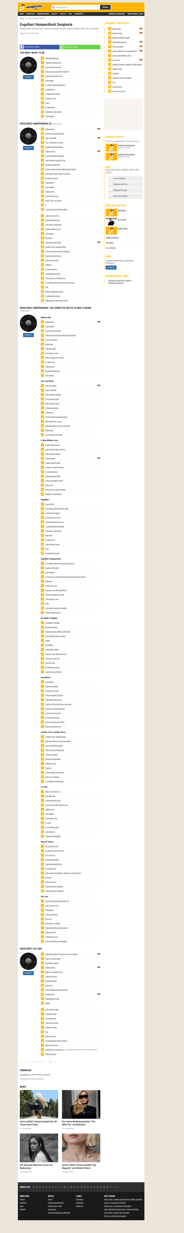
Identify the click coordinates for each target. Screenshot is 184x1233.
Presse (22, 1211)
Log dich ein (24, 1086)
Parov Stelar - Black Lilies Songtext (116, 1224)
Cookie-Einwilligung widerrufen (59, 1224)
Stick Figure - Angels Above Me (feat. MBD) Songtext (123, 1211)
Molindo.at (80, 1214)
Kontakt (22, 1221)
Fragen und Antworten (56, 1214)
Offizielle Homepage (115, 294)
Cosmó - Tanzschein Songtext (115, 1214)
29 (50, 1073)
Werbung (23, 1214)
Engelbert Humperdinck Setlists (119, 292)
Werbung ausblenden (117, 25)
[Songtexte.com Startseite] (32, 19)
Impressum (52, 1221)
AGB (60, 1217)
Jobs (21, 1217)
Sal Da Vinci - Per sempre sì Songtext (117, 1217)
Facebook (79, 1211)
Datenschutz (52, 1217)
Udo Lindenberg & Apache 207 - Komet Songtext (121, 1221)
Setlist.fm (79, 1217)
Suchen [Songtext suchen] (105, 18)
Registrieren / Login (135, 25)
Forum (50, 1211)
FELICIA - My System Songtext (115, 1227)
